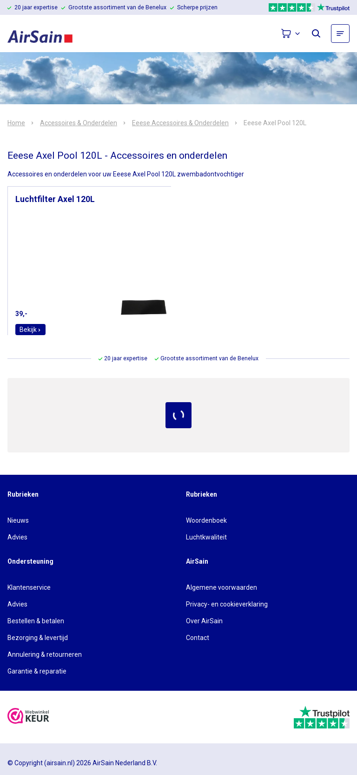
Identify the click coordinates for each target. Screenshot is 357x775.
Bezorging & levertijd (37, 637)
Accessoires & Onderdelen (78, 123)
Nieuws (18, 520)
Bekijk (30, 329)
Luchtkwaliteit (206, 537)
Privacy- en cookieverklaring (227, 604)
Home (16, 123)
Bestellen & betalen (35, 621)
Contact (197, 637)
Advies (17, 537)
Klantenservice (29, 587)
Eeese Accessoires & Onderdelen (180, 123)
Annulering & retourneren (44, 654)
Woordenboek (206, 520)
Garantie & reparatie (36, 671)
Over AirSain (204, 621)
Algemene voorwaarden (221, 587)
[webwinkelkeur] (28, 717)
